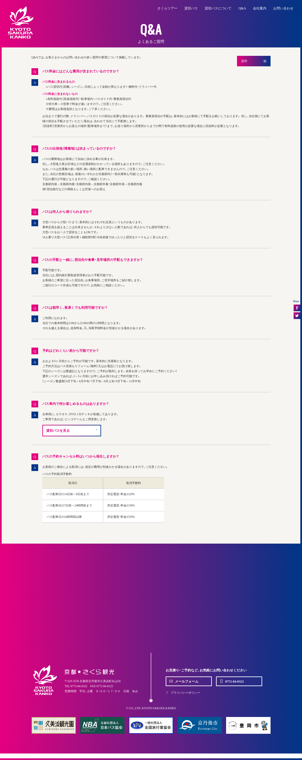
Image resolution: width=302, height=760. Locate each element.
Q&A (242, 7)
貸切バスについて (218, 7)
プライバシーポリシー (183, 692)
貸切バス (191, 7)
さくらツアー (167, 7)
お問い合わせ (283, 7)
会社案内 (259, 7)
